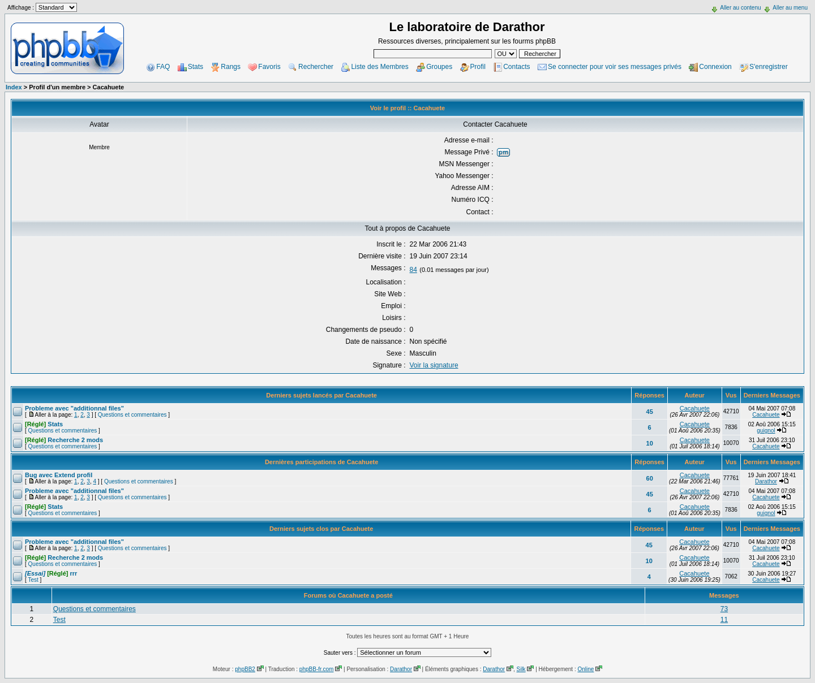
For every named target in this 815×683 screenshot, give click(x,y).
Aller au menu (790, 8)
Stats (195, 67)
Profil (478, 67)
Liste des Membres (379, 67)
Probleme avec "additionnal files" (74, 408)
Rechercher (315, 67)
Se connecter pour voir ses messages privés (614, 67)
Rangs (231, 67)
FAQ (163, 67)
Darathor (766, 481)
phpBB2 (245, 669)
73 (724, 609)
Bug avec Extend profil (58, 475)
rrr (51, 573)
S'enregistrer (768, 67)
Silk (520, 669)
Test (33, 580)
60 (649, 478)
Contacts (516, 67)
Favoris (269, 67)
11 (724, 620)
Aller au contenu (740, 8)
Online (585, 669)
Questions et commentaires (132, 415)
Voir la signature (434, 365)
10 (649, 443)
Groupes (439, 67)
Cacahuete (695, 408)
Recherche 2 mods (64, 439)
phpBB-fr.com (316, 669)
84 (413, 270)
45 (649, 411)
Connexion (715, 67)
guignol (766, 430)
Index (14, 87)
